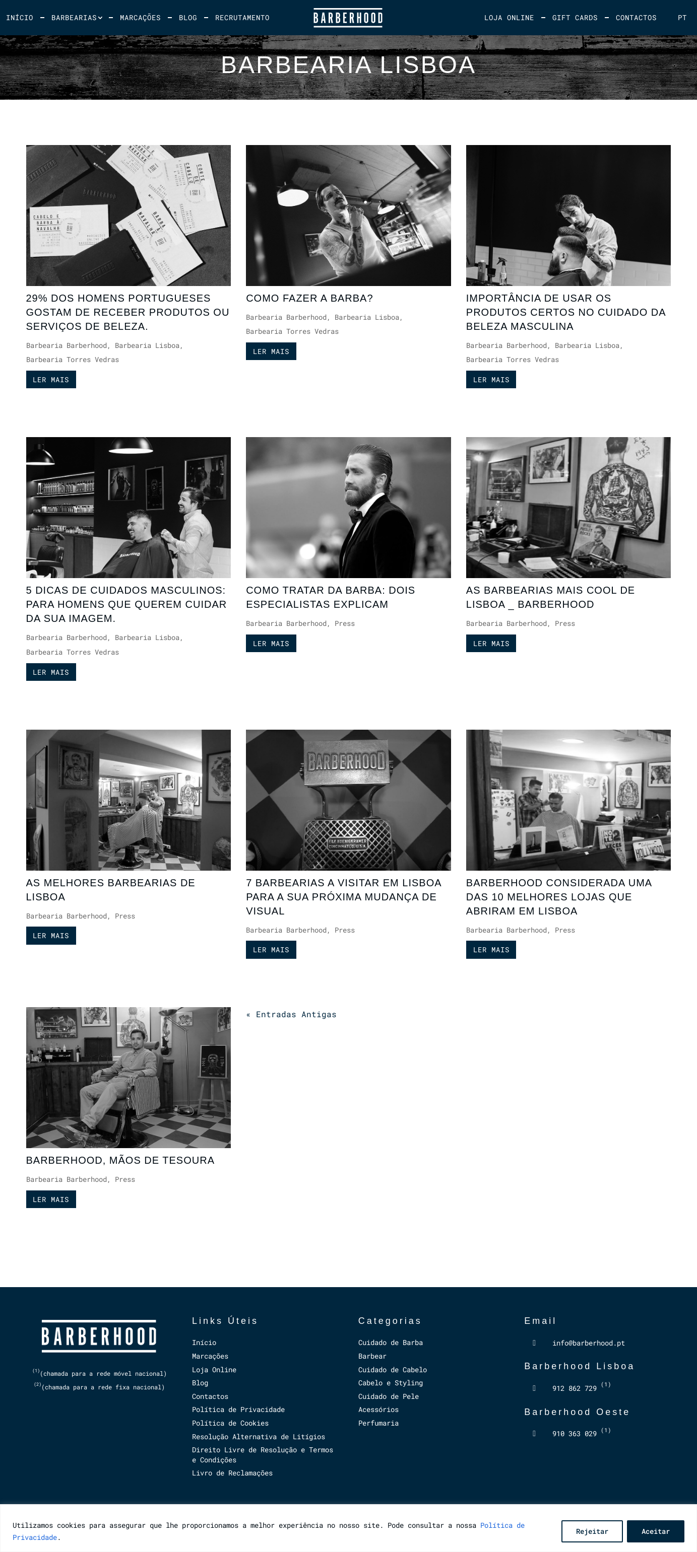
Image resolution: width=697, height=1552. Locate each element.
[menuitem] (682, 17)
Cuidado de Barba (390, 1342)
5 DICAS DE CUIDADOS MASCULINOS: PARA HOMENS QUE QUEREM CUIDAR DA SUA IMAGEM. (126, 604)
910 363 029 (581, 1433)
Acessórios (378, 1409)
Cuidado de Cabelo (392, 1369)
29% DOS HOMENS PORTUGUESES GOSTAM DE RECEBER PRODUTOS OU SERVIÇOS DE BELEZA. (128, 312)
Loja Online (509, 17)
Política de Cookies (230, 1423)
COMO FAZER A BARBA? (309, 298)
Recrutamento (242, 17)
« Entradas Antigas (291, 1014)
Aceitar (656, 1531)
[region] (348, 1528)
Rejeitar (592, 1531)
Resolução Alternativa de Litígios (258, 1436)
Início (19, 17)
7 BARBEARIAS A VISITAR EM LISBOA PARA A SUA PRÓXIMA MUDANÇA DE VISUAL (343, 896)
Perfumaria (378, 1423)
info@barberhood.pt (588, 1343)
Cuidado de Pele (388, 1396)
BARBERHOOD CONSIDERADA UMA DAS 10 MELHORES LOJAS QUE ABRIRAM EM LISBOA (559, 896)
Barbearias (74, 17)
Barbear (372, 1356)
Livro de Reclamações (232, 1472)
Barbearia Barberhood (66, 345)
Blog (188, 17)
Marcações (140, 17)
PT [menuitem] (682, 17)
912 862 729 (581, 1388)
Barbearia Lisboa (147, 345)
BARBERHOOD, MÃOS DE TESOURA (120, 1160)
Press (345, 623)
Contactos (636, 17)
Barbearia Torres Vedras (72, 359)
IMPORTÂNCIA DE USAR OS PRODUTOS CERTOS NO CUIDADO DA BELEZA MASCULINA (566, 312)
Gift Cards (575, 17)
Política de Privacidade (238, 1409)
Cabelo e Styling (390, 1382)
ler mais (51, 379)
